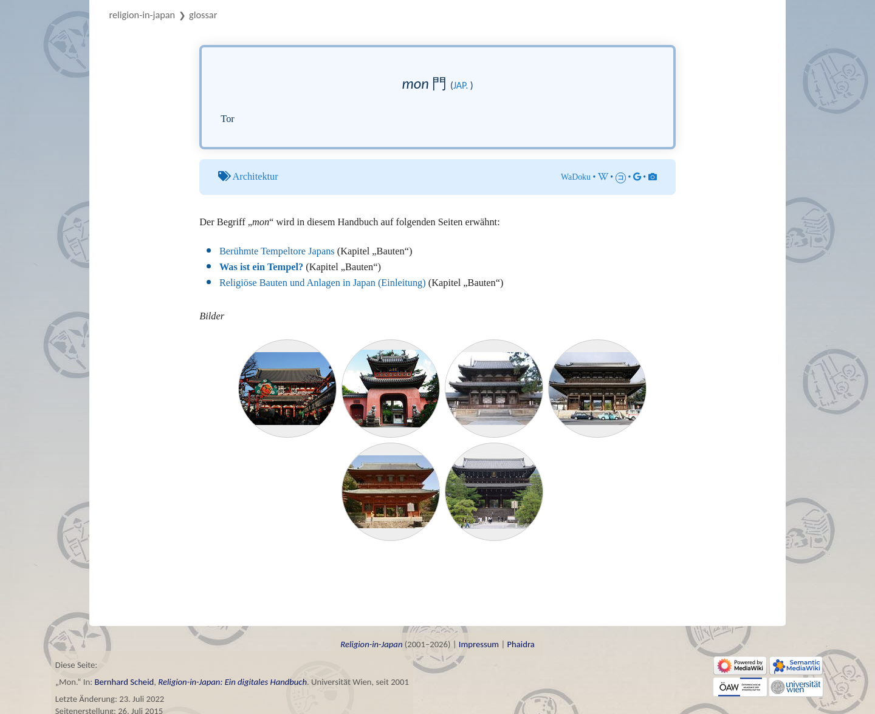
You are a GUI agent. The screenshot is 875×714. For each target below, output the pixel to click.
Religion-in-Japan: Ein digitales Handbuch (232, 681)
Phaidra (520, 644)
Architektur (255, 176)
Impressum (479, 644)
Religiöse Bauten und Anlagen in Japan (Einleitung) (322, 282)
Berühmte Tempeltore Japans (277, 251)
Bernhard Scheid (124, 681)
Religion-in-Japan (142, 14)
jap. (460, 85)
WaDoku (576, 177)
